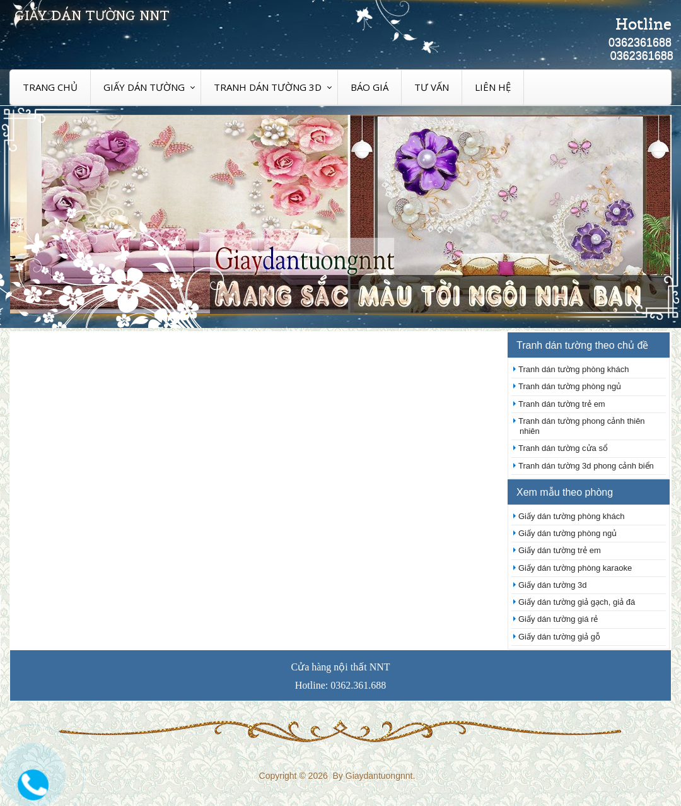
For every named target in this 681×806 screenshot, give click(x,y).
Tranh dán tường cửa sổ (563, 448)
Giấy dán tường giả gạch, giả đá (576, 602)
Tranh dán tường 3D (268, 87)
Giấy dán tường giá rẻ (558, 619)
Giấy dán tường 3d (552, 585)
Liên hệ (493, 87)
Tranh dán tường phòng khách (573, 369)
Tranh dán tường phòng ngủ (569, 386)
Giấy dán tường (144, 87)
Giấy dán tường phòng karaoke (575, 568)
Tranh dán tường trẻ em (561, 404)
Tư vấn (431, 87)
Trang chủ (50, 87)
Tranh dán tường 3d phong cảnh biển (586, 465)
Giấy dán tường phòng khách (571, 516)
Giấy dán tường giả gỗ (559, 636)
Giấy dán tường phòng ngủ (567, 533)
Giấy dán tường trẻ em (559, 550)
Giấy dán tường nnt (92, 15)
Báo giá (369, 87)
